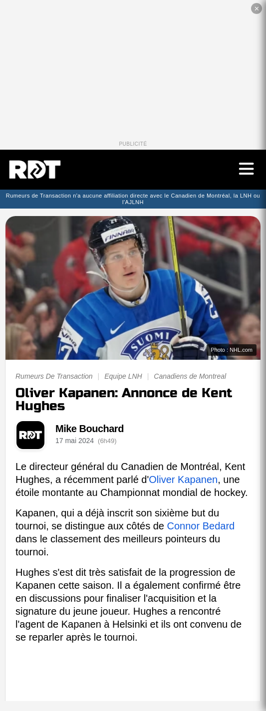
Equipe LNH (123, 376)
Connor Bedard (201, 525)
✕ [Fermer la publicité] (257, 8)
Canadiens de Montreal (190, 376)
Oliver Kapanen (183, 479)
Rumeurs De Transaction (54, 376)
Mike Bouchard (89, 428)
